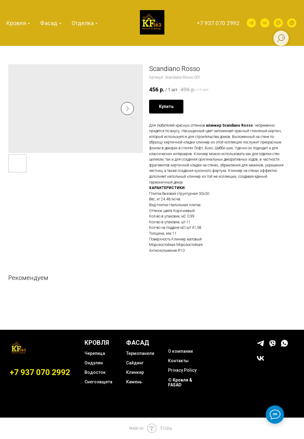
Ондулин (93, 362)
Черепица (94, 353)
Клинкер (135, 372)
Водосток (95, 372)
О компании (180, 351)
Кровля (16, 23)
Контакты (178, 360)
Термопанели (140, 353)
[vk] (264, 23)
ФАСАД (137, 342)
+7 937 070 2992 (218, 23)
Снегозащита (98, 381)
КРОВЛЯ (96, 342)
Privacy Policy (182, 370)
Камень (134, 381)
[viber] (278, 23)
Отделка (83, 23)
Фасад (49, 23)
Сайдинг (135, 362)
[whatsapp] (291, 23)
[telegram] (251, 23)
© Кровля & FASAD (180, 382)
